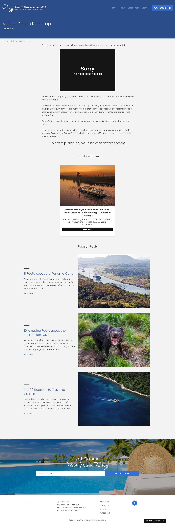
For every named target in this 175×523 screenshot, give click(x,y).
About (122, 7)
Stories (145, 7)
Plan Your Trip (162, 7)
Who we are (104, 502)
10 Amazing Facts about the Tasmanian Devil (45, 332)
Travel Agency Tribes (99, 520)
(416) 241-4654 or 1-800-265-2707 (73, 507)
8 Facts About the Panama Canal (49, 273)
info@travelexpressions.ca (69, 510)
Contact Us (105, 505)
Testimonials (105, 513)
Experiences (133, 7)
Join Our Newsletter (155, 521)
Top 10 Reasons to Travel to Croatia (44, 392)
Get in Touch (122, 473)
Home (114, 7)
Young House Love (57, 121)
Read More (28, 293)
